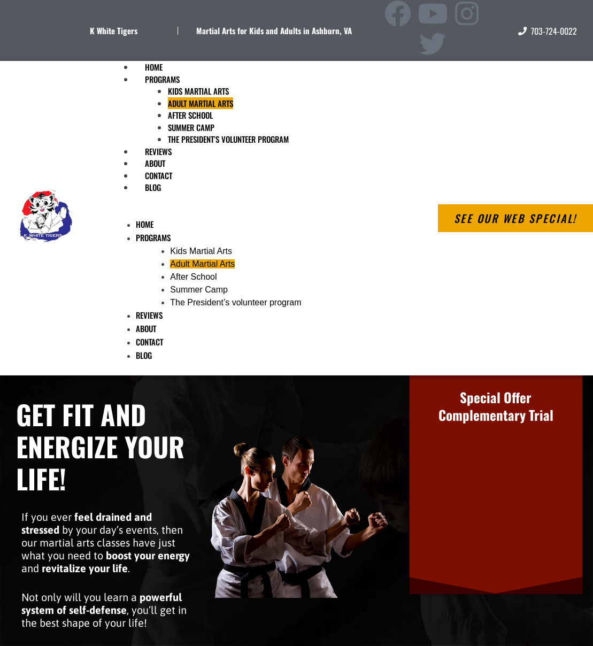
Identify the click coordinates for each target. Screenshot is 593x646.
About (146, 328)
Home (144, 224)
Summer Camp (191, 127)
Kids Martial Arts (198, 91)
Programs (162, 79)
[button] (257, 211)
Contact (149, 342)
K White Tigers (113, 30)
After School (190, 115)
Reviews (149, 315)
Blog (153, 187)
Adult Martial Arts (200, 103)
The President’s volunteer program (228, 139)
